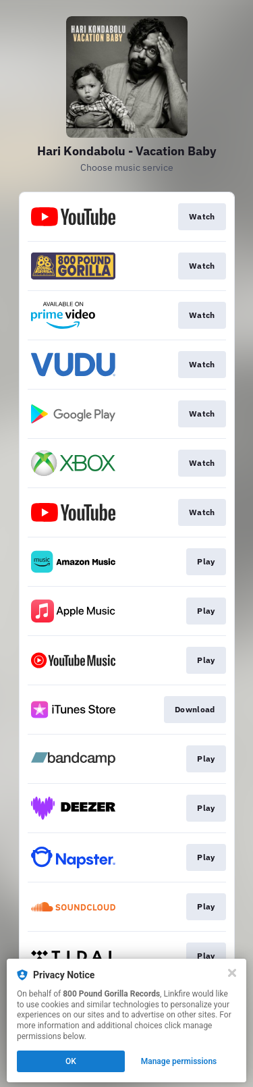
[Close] (232, 973)
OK (70, 1061)
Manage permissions (179, 1061)
